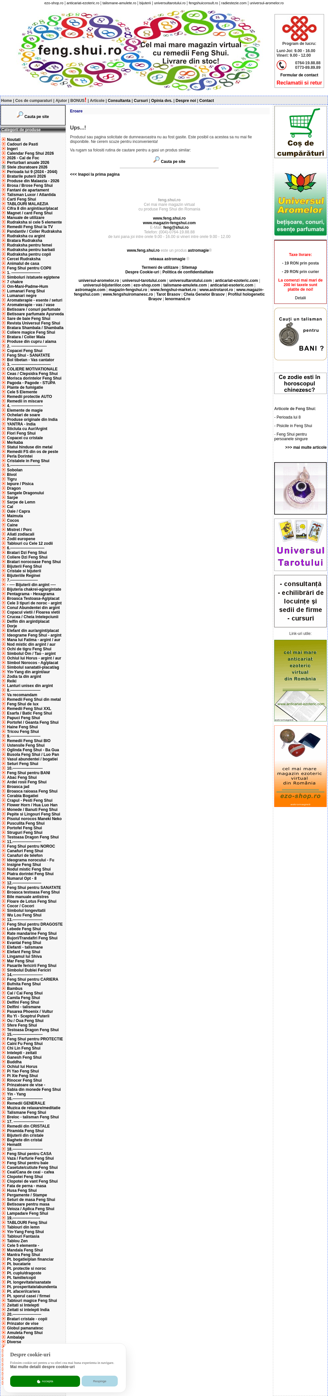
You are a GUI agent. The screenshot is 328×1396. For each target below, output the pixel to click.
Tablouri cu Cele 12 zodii (30, 543)
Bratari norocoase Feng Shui (34, 562)
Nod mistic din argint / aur (31, 644)
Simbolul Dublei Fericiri (29, 970)
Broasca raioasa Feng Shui (32, 791)
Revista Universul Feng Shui (33, 323)
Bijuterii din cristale (25, 1135)
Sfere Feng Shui (22, 1025)
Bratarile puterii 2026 (26, 176)
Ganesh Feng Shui (24, 1057)
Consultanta (119, 100)
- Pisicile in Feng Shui (293, 425)
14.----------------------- (25, 975)
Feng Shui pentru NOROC (31, 846)
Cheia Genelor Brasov (204, 294)
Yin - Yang (16, 1094)
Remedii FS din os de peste (32, 451)
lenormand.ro (177, 299)
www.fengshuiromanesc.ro (128, 294)
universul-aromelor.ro (266, 3)
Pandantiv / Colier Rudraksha (34, 231)
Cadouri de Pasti (22, 144)
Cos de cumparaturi (33, 100)
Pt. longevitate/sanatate (29, 1282)
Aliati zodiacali (20, 534)
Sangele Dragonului (25, 493)
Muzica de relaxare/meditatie (33, 1108)
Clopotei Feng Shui (25, 1176)
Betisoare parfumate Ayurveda (35, 314)
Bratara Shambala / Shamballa (35, 327)
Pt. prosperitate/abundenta (32, 1287)
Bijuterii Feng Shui (24, 566)
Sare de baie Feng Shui (28, 318)
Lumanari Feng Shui (26, 291)
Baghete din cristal (24, 1140)
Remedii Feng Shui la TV (30, 227)
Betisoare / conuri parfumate (33, 309)
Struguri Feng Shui (24, 832)
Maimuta (15, 516)
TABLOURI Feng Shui (27, 1222)
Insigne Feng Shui (24, 864)
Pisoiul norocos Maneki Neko (34, 818)
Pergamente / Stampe (27, 1195)
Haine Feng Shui (22, 727)
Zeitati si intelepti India (28, 1310)
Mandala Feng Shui (25, 1250)
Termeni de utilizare (160, 267)
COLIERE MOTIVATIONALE (32, 369)
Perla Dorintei (19, 456)
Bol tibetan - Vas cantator (30, 360)
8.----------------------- (23, 690)
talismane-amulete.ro (119, 3)
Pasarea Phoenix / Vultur (30, 1011)
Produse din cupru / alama (31, 341)
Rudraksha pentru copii (29, 254)
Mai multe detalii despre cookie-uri (42, 1367)
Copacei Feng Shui (24, 350)
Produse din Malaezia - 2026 (33, 181)
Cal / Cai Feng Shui (25, 993)
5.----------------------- (23, 465)
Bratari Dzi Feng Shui (27, 552)
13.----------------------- (25, 919)
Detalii (300, 298)
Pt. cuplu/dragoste (24, 1273)
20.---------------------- (24, 1314)
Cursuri (141, 100)
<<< (73, 174)
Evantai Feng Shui (24, 942)
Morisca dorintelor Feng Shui (34, 378)
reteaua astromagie (167, 259)
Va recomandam (22, 695)
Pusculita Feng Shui (26, 823)
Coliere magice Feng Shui (31, 332)
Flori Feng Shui (21, 433)
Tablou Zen (17, 1241)
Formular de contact (299, 75)
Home (6, 100)
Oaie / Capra (18, 511)
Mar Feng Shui (20, 961)
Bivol (11, 474)
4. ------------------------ (25, 405)
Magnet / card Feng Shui (29, 213)
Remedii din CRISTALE (28, 1126)
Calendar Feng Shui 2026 (30, 153)
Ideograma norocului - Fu (30, 860)
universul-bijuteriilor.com (106, 285)
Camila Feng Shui (23, 997)
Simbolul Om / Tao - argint (31, 653)
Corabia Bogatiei (22, 796)
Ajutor (61, 100)
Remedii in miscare (25, 401)
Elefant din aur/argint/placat (33, 630)
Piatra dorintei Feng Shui (30, 874)
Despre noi (186, 100)
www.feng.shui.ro (169, 218)
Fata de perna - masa (26, 1186)
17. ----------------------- (25, 1121)
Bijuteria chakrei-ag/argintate (34, 589)
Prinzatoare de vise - (26, 1085)
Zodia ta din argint (24, 676)
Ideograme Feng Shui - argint (34, 635)
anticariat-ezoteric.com (236, 280)
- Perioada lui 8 (287, 417)
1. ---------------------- (23, 272)
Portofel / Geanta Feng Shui (32, 722)
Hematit (14, 1144)
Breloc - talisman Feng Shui (33, 1117)
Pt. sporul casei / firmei (28, 1296)
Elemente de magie (25, 410)
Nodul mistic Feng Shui (29, 869)
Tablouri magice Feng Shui (32, 1300)
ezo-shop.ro (53, 3)
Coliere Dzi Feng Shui (27, 557)
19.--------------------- (23, 1218)
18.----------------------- (25, 1149)
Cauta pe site (37, 116)
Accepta (45, 1381)
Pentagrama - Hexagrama (30, 594)
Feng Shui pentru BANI (28, 773)
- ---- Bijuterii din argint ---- (31, 584)
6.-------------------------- (25, 548)
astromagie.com (90, 289)
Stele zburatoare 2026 (27, 167)
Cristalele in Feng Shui (28, 461)
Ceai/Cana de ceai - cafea (30, 1172)
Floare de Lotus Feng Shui (31, 901)
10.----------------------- (25, 768)
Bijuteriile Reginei (23, 575)
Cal (10, 506)
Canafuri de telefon (25, 855)
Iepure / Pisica (20, 484)
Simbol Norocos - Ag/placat (32, 662)
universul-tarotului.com (144, 280)
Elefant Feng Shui (23, 952)
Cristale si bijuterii (24, 571)
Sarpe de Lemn (21, 502)
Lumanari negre (21, 295)
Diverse (14, 1342)
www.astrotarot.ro (216, 289)
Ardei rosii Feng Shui (27, 782)
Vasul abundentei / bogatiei (32, 759)
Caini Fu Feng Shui (25, 1043)
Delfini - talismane (24, 1007)
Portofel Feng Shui (24, 828)
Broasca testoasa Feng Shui (33, 892)
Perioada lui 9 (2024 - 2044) (32, 171)
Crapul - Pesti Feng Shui (29, 800)
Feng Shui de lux (22, 704)
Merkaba (15, 442)
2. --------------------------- (27, 346)
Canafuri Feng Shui (25, 851)
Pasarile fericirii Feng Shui (31, 965)
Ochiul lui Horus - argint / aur (34, 658)
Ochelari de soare (23, 415)
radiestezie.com (234, 3)
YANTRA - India (21, 424)
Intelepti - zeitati (22, 1053)
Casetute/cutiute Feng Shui (32, 1167)
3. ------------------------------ (29, 364)
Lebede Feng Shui (24, 929)
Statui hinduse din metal (29, 447)
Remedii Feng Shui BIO (29, 740)
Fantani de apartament (28, 190)
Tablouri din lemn (23, 1227)
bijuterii (145, 3)
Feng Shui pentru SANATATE (34, 887)
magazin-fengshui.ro (128, 289)
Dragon (14, 488)
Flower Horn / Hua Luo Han (32, 805)
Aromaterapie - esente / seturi (34, 300)
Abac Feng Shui (22, 777)
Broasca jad (18, 786)
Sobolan (14, 470)
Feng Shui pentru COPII (29, 268)
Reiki (11, 681)
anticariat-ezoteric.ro (83, 3)
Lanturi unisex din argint (30, 685)
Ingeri (12, 149)
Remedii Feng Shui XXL (29, 708)
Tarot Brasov (168, 294)
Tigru (12, 479)
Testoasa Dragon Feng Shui (33, 837)
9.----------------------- (23, 736)
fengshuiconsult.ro (203, 3)
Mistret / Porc (19, 529)
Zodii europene (21, 539)
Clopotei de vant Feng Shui (32, 1181)
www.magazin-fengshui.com (169, 223)
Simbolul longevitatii (26, 910)
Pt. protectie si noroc (26, 1268)
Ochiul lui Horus (22, 1066)
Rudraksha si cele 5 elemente (34, 222)
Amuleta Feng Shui (25, 1332)
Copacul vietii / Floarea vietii (33, 612)
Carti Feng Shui (21, 199)
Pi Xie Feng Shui (22, 1075)
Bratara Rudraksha (24, 240)
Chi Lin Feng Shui (23, 1048)
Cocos (13, 520)
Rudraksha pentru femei (29, 245)
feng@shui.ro (176, 227)
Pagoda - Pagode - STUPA (31, 383)
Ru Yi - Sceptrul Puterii (28, 1016)
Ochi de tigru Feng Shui (29, 649)
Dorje (12, 626)
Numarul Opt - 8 (21, 878)
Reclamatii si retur (299, 83)
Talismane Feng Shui (26, 1112)
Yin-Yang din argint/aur (28, 672)
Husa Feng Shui (22, 1190)
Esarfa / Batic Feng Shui (29, 713)
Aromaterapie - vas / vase (30, 305)
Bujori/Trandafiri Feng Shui (32, 938)
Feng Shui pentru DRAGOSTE (35, 924)
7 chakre (15, 282)
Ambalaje (15, 1337)
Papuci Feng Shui (23, 718)
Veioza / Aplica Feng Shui (30, 1209)
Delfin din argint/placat (28, 621)
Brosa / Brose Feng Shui (29, 185)
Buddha (14, 1062)
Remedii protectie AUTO (29, 396)
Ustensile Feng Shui (26, 745)
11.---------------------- (24, 841)
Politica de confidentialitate (187, 272)
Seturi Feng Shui (22, 763)
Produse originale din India (32, 419)
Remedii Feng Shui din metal (34, 699)
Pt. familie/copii (21, 1277)
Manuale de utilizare (25, 217)
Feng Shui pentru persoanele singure (291, 436)
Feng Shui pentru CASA (29, 1153)
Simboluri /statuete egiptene (33, 277)
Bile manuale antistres (28, 897)
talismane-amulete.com (185, 285)
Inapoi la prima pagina (98, 174)
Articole (97, 100)
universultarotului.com (190, 280)
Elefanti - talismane (25, 947)
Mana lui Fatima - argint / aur (33, 640)
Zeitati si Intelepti (23, 1305)
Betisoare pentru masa (28, 1204)
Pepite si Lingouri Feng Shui (33, 814)
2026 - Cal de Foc (23, 158)
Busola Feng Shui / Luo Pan (33, 754)
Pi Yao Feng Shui (23, 1071)
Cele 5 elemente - (23, 1245)
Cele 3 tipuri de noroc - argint (34, 603)
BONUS (78, 100)
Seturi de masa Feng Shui (31, 1199)
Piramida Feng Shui (25, 1131)
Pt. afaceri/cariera (23, 1291)
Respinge (100, 1381)
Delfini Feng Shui (23, 1002)
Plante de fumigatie (25, 387)
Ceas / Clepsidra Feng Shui (32, 373)
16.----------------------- (25, 1098)
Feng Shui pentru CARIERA (32, 979)
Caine (12, 525)
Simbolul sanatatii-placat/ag (33, 667)
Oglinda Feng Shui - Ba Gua (33, 750)
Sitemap (189, 267)
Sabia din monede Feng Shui (34, 1089)
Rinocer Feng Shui (24, 1080)
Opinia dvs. (162, 100)
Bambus (14, 988)
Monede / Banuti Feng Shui (32, 809)
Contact (206, 100)
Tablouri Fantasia (23, 1236)
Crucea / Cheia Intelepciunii (32, 617)
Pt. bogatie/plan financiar (30, 1259)
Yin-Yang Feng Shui (25, 1231)
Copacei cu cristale (25, 438)
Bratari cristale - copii (27, 1319)
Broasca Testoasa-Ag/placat (33, 598)
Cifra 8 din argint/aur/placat (32, 208)
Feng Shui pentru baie (27, 1163)
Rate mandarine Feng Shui (31, 933)
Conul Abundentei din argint (33, 607)
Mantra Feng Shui (23, 1254)
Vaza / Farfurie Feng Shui (30, 1158)
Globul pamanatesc (25, 1328)
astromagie (198, 250)
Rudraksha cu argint (26, 236)
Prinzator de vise (22, 1323)
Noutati (13, 139)
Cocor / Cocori (20, 906)
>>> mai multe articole (306, 447)
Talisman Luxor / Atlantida (31, 194)
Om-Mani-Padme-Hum (27, 286)
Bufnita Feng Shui (24, 984)
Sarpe (12, 497)
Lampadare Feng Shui (27, 1213)
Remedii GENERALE (26, 1103)
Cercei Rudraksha (23, 259)
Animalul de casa (23, 263)
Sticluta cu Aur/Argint (27, 428)
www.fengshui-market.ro (173, 289)
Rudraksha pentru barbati (31, 249)
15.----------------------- (25, 1034)
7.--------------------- (22, 580)
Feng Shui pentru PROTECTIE (35, 1039)
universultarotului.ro (170, 3)
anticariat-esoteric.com (231, 285)
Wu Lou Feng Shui (24, 915)
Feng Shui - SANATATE (28, 355)
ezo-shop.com (146, 285)
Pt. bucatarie (19, 1264)
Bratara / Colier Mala (26, 337)
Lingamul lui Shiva (24, 956)
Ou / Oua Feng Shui (25, 1020)
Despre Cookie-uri (142, 272)
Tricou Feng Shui (23, 731)
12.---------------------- (24, 883)
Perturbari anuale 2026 (28, 162)
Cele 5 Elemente (22, 392)
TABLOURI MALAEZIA (27, 204)
